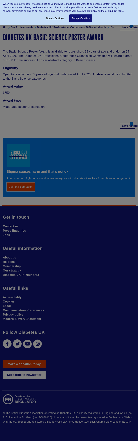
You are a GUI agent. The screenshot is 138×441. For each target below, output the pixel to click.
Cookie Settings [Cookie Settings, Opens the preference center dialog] (55, 17)
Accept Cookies (81, 17)
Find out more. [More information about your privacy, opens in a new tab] (116, 9)
